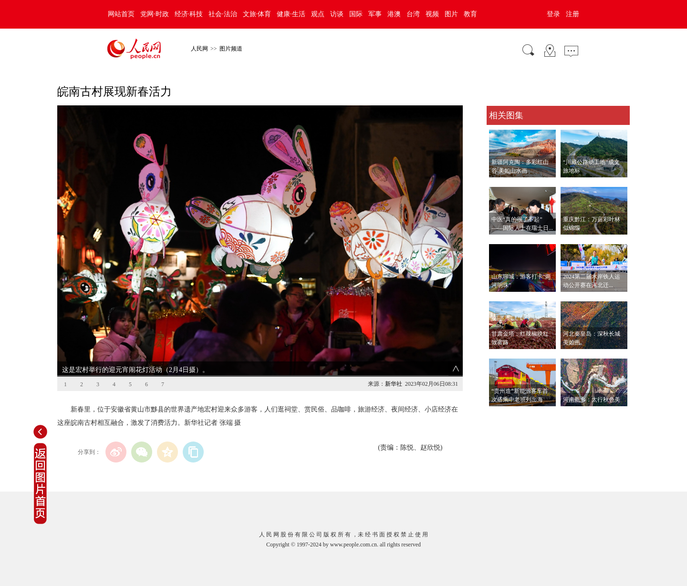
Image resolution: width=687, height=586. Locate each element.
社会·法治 (222, 14)
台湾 (413, 14)
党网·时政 (154, 14)
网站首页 (121, 14)
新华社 (393, 383)
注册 (572, 14)
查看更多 (500, 416)
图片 (451, 14)
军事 (375, 14)
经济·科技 (189, 14)
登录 (553, 14)
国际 (356, 14)
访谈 (337, 14)
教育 (470, 14)
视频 (432, 14)
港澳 (394, 14)
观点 (317, 14)
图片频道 (230, 48)
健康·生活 (291, 14)
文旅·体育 (257, 14)
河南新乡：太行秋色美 (591, 399)
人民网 (199, 48)
